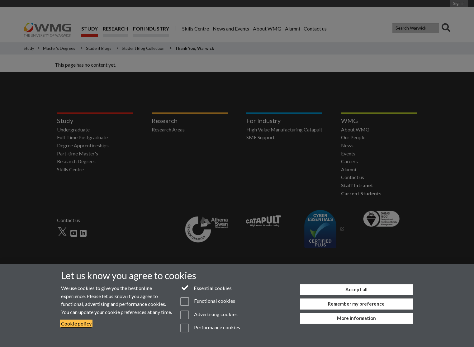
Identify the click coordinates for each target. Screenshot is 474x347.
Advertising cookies (208, 315)
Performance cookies (210, 328)
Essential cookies (206, 287)
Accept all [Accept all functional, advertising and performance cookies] (356, 289)
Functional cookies (207, 302)
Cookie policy (76, 323)
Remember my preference (356, 304)
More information (356, 318)
